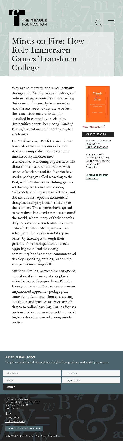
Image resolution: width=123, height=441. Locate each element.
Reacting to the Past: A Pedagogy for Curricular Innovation (98, 143)
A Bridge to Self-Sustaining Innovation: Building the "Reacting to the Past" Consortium (98, 161)
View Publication (93, 126)
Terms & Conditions (15, 421)
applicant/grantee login (24, 428)
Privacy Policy (12, 417)
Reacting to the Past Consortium (97, 176)
